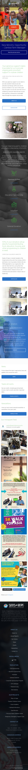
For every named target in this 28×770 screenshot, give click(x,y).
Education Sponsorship (15, 671)
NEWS (14, 376)
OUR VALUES (14, 279)
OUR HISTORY (14, 107)
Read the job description (14, 52)
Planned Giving (14, 687)
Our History (14, 639)
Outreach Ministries (14, 707)
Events (14, 645)
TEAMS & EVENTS (14, 396)
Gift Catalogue (14, 684)
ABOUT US (14, 100)
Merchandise (14, 690)
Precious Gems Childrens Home (14, 713)
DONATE (15, 350)
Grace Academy (15, 704)
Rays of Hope (14, 698)
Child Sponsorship (14, 668)
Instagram (10, 595)
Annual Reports (15, 636)
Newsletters (14, 648)
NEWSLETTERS (14, 413)
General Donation (14, 677)
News (14, 642)
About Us (14, 633)
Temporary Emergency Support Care (14, 716)
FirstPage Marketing (17, 768)
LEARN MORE (14, 183)
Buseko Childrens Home (14, 701)
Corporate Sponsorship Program (14, 681)
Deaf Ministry (14, 710)
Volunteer (14, 674)
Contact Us (14, 651)
